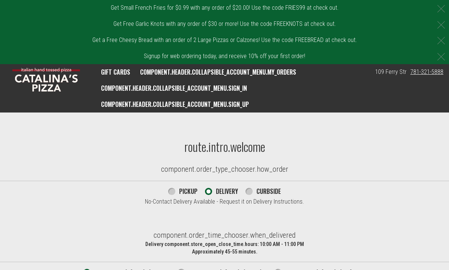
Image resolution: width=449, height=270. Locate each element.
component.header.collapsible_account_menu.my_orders (218, 72)
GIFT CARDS (115, 72)
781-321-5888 (426, 71)
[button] (46, 80)
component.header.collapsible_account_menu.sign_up (175, 104)
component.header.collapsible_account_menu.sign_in (174, 88)
